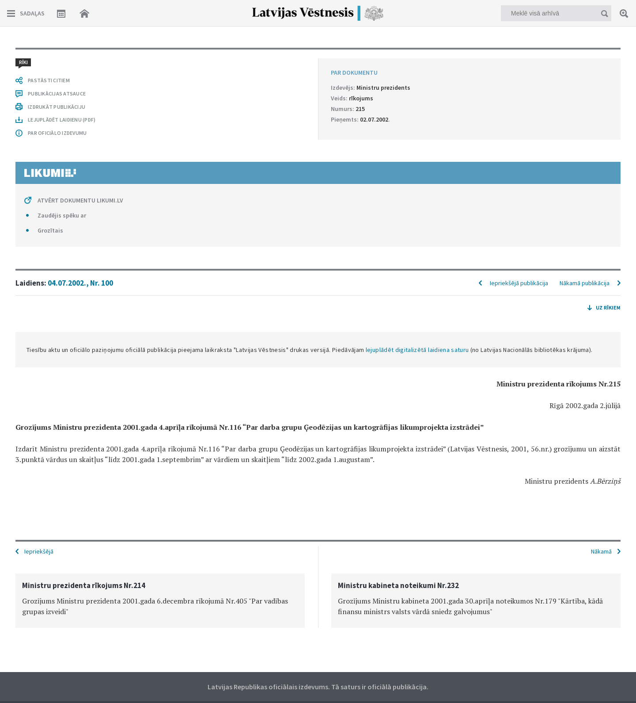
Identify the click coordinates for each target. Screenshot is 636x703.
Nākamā (601, 551)
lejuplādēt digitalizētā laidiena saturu (417, 350)
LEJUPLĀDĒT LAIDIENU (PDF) (61, 119)
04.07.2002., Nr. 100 (80, 283)
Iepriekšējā (38, 551)
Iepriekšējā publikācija (519, 283)
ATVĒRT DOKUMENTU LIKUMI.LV (80, 200)
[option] (160, 600)
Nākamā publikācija (585, 283)
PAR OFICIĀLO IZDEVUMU (57, 133)
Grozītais (50, 230)
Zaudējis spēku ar (62, 215)
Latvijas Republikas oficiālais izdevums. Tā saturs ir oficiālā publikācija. (318, 686)
